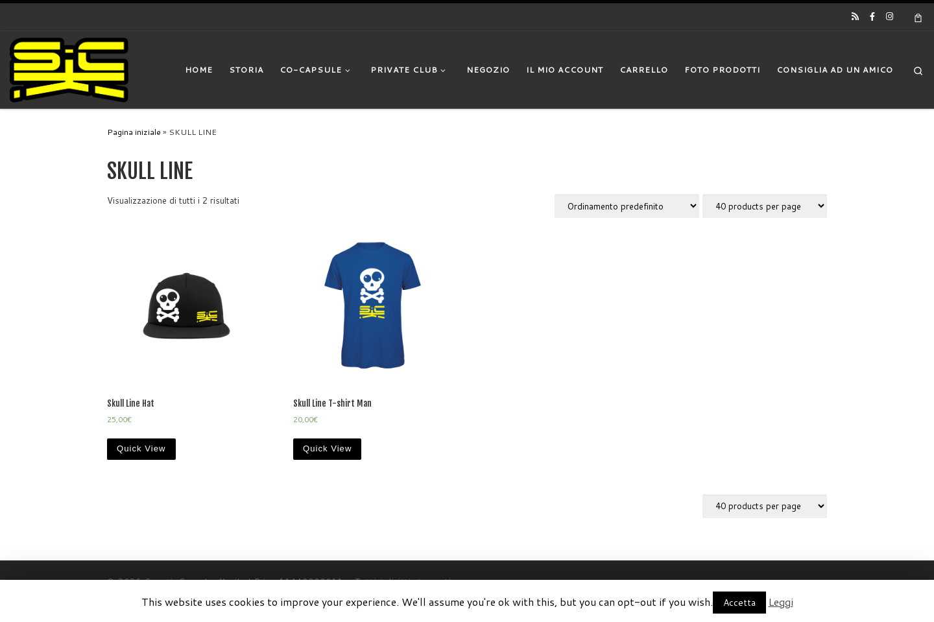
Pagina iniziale (134, 132)
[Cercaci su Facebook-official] (872, 16)
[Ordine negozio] (627, 206)
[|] (69, 69)
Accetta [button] (739, 602)
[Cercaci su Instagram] (889, 16)
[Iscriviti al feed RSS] (855, 16)
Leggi (781, 601)
